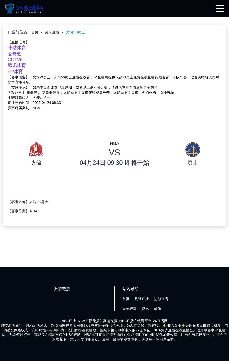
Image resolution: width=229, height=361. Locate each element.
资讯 (145, 309)
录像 (157, 309)
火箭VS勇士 (75, 32)
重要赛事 (129, 309)
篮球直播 (52, 32)
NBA (34, 211)
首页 (34, 32)
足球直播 (142, 299)
